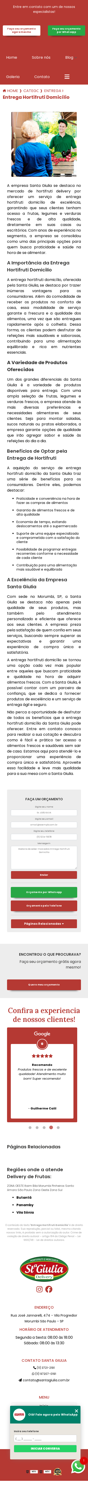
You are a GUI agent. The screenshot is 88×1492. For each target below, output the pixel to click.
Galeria (12, 76)
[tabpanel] (42, 1074)
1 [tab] (30, 1127)
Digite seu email (44, 819)
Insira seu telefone (26, 1431)
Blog (69, 57)
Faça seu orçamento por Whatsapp (66, 30)
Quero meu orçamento (44, 984)
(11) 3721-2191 (44, 1368)
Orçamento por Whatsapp (44, 892)
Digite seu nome (44, 806)
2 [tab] (37, 1127)
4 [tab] (51, 1127)
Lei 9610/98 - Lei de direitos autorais (52, 1238)
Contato (42, 76)
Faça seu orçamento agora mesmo (21, 30)
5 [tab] (58, 1127)
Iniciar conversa (45, 1449)
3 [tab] (44, 1127)
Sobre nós (41, 57)
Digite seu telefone (44, 831)
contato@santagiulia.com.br (44, 1380)
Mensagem (44, 843)
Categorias (30, 90)
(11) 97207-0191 (44, 1374)
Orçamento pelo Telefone (44, 905)
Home (11, 57)
